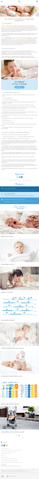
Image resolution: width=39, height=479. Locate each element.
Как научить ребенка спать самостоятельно (12, 348)
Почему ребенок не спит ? (8, 264)
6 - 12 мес (6, 430)
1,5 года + (14, 430)
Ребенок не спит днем (7, 292)
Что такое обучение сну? (6, 448)
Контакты (3, 455)
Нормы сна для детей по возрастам (10, 404)
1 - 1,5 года (10, 430)
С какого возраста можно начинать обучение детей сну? (12, 450)
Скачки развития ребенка (8, 320)
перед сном (16, 136)
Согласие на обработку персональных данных (9, 460)
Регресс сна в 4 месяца (7, 236)
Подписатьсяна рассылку (5, 442)
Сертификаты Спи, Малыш (6, 453)
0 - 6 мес (2, 235)
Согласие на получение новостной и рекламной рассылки (12, 462)
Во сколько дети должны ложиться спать (11, 376)
